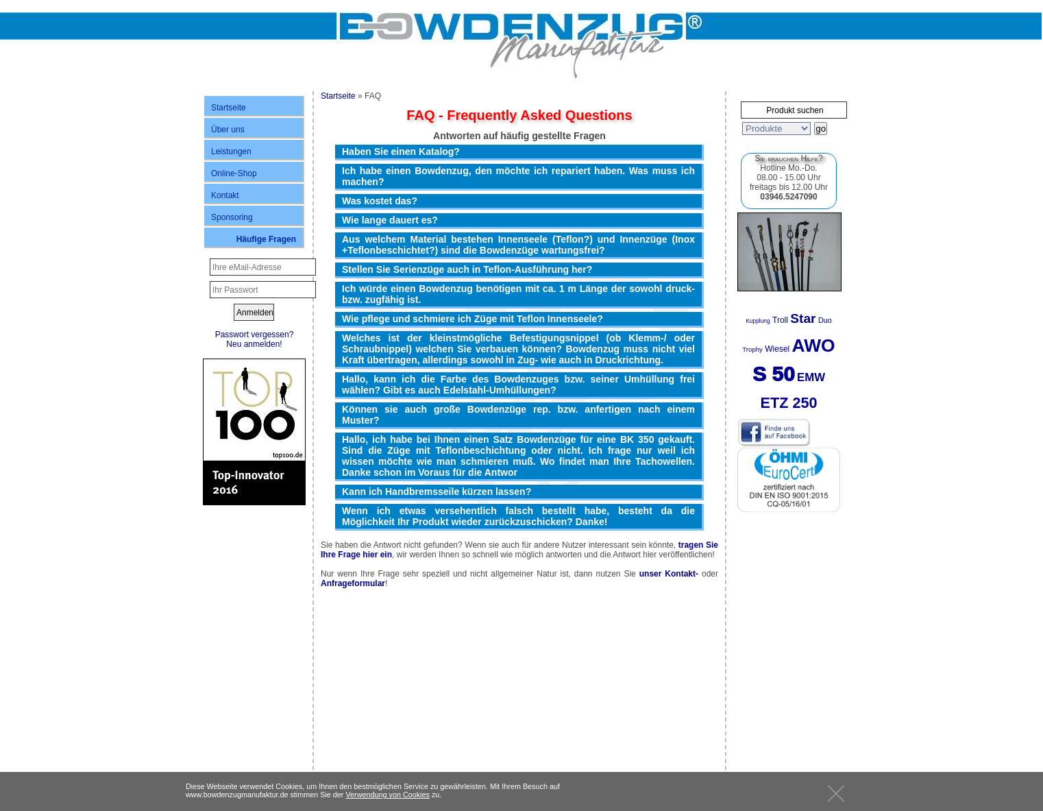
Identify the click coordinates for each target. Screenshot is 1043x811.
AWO (813, 345)
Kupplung (758, 320)
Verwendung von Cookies (387, 794)
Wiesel (777, 349)
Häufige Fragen (266, 239)
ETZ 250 (789, 402)
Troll (780, 320)
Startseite (228, 107)
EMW (811, 377)
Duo (825, 320)
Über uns (228, 129)
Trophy (752, 349)
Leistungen (231, 151)
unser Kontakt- (668, 574)
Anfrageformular (353, 583)
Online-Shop (234, 173)
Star (802, 318)
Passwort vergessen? (254, 334)
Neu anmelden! (254, 344)
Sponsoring (232, 217)
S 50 (773, 374)
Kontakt (225, 195)
